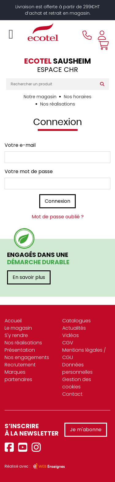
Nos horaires (77, 97)
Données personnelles (77, 368)
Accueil (13, 320)
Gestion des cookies (76, 383)
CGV (67, 342)
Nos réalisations (57, 104)
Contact (72, 394)
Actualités (74, 328)
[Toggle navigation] (11, 34)
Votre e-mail (20, 145)
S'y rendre (16, 335)
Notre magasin (40, 97)
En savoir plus (29, 277)
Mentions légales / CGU (84, 354)
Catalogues (76, 320)
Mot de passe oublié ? (58, 216)
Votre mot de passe (29, 171)
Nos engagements (27, 357)
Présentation (20, 350)
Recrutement (20, 364)
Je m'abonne (86, 429)
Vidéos (70, 335)
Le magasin (18, 328)
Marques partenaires (18, 376)
